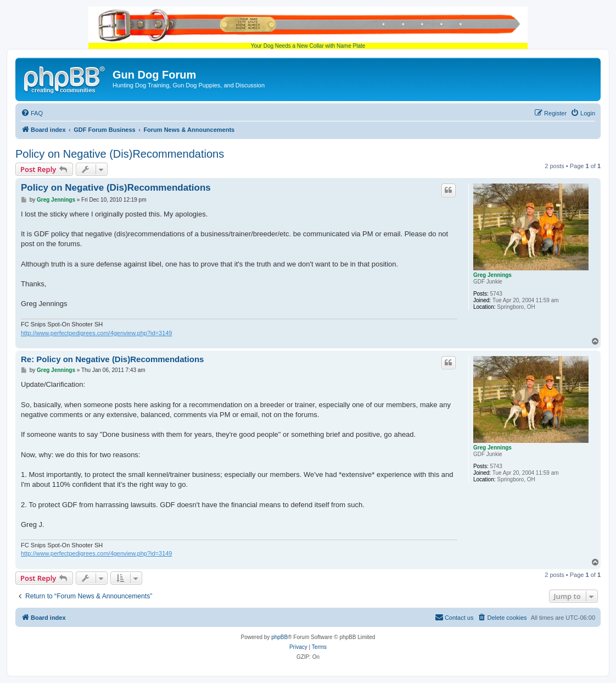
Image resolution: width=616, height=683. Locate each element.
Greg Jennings (492, 275)
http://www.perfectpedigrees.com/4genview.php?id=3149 (96, 333)
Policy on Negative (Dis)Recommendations (119, 154)
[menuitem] (32, 113)
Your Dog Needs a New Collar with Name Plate (308, 28)
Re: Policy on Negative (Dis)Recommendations (112, 359)
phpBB (279, 637)
